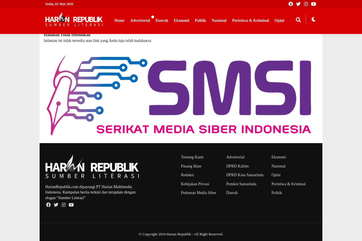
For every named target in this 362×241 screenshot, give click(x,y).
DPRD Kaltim (237, 166)
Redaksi (187, 175)
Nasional (219, 20)
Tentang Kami (192, 157)
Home (120, 20)
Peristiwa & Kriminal (250, 20)
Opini (279, 20)
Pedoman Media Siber (198, 193)
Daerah (162, 20)
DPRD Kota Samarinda (244, 175)
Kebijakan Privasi (195, 184)
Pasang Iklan (191, 166)
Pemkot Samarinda (241, 184)
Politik (200, 20)
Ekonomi (181, 20)
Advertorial (140, 20)
